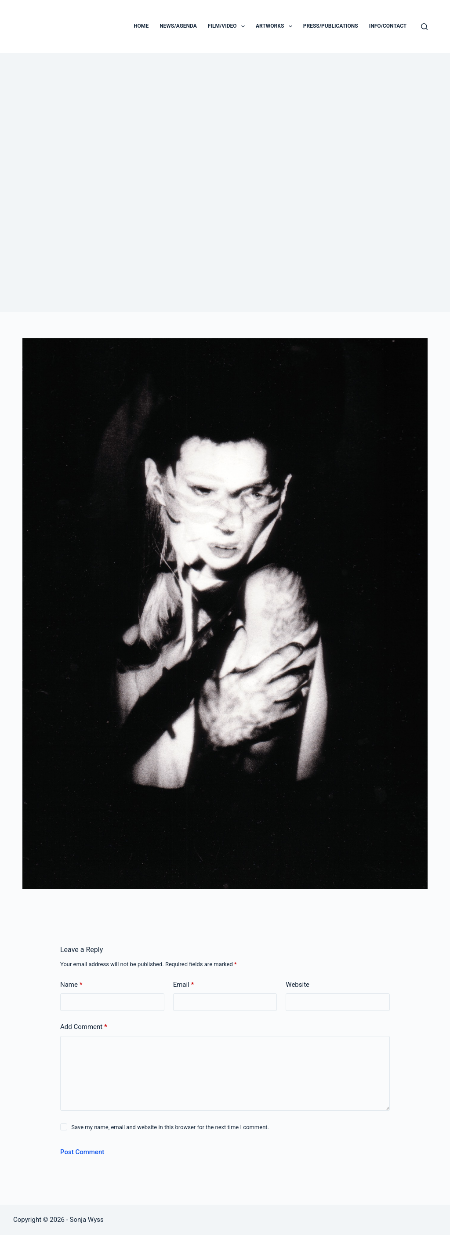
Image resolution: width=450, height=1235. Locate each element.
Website (297, 985)
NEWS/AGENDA (178, 26)
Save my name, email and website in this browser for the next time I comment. (170, 1127)
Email (183, 984)
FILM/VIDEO (228, 26)
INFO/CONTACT (388, 26)
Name (71, 984)
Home (141, 26)
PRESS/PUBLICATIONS (330, 26)
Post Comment (82, 1152)
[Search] (424, 26)
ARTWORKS (276, 26)
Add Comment (83, 1026)
